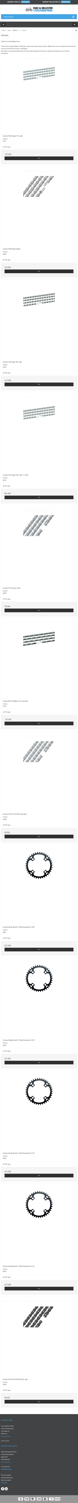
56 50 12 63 (66, 2)
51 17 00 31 (25, 2)
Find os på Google (6, 1436)
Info (39, 158)
